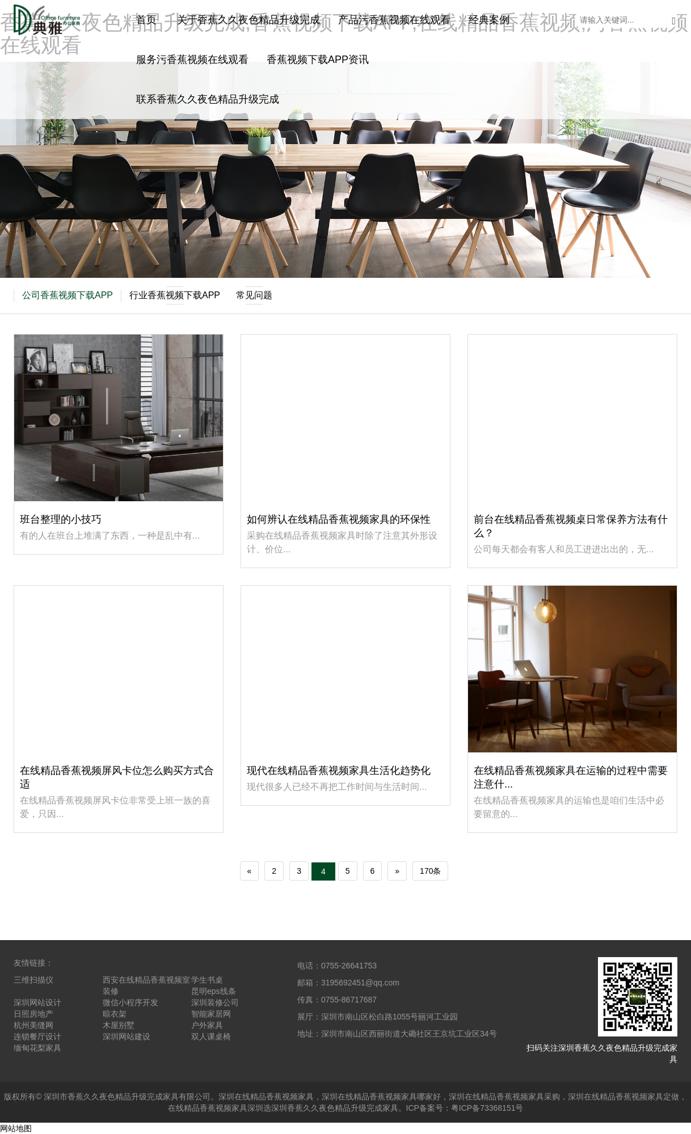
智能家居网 (211, 1013)
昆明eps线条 (213, 991)
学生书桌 (207, 979)
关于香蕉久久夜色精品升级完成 (248, 20)
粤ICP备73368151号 (487, 1107)
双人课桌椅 (211, 1036)
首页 (146, 20)
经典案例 (489, 20)
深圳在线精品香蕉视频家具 (266, 1096)
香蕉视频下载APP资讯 (318, 59)
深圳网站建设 (126, 1036)
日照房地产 (33, 1013)
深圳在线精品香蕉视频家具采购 (504, 1096)
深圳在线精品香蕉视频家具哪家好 (381, 1096)
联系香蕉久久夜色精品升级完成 (207, 99)
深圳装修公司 (215, 1002)
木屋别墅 (118, 1025)
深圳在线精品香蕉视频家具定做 (623, 1096)
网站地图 (16, 1128)
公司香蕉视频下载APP (67, 295)
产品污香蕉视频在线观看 (394, 20)
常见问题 (254, 295)
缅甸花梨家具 (37, 1047)
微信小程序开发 (130, 1002)
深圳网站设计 (37, 1002)
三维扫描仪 (33, 979)
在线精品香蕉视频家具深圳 (215, 1107)
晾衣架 (115, 1013)
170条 (430, 870)
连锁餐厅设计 (37, 1036)
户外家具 (207, 1025)
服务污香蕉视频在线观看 (192, 59)
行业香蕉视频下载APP (174, 295)
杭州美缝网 (33, 1025)
